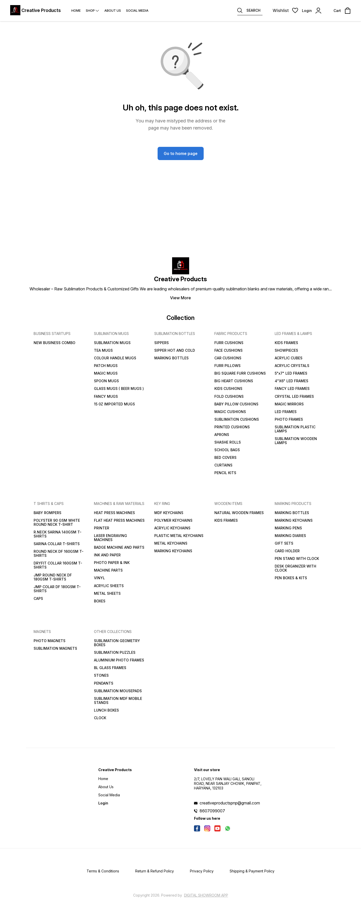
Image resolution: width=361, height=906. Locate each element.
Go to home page (181, 153)
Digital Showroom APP (206, 895)
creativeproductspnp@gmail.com (230, 803)
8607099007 (212, 811)
